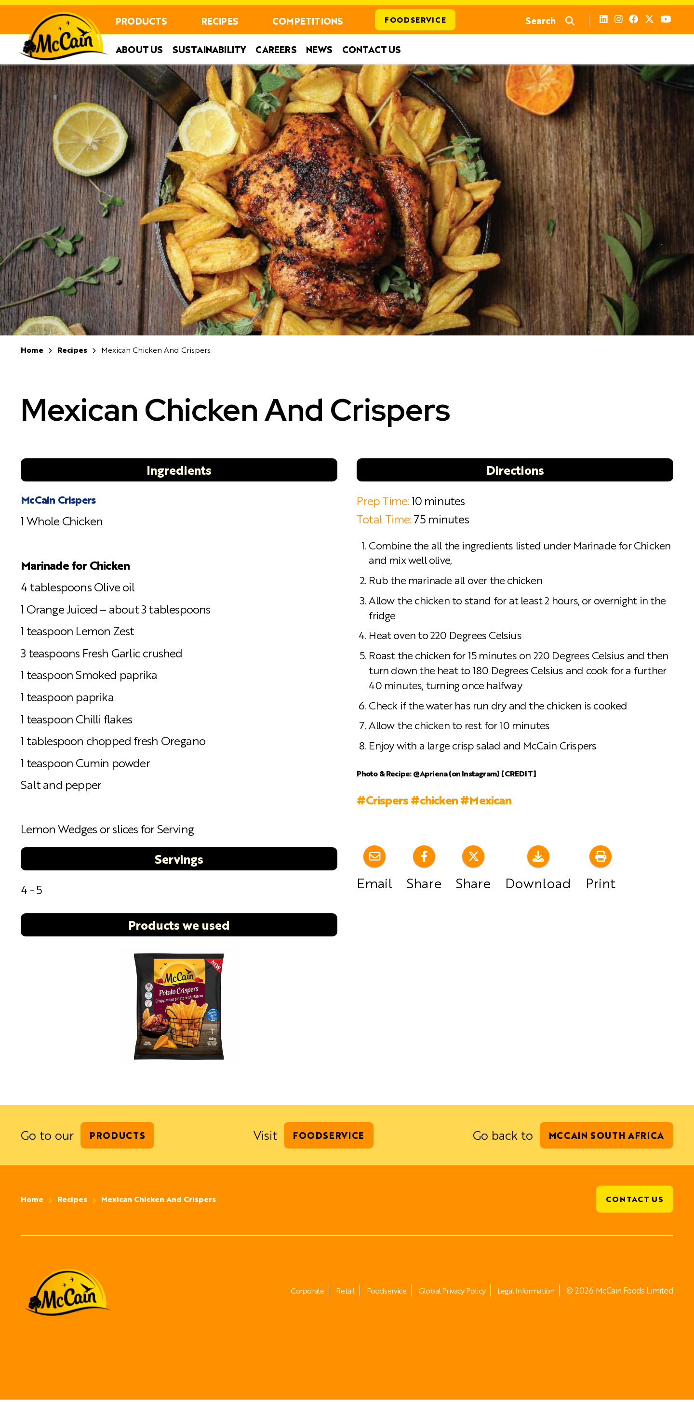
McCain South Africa (604, 1137)
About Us (139, 49)
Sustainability (209, 49)
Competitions (307, 21)
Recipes (219, 21)
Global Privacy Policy (444, 1292)
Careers (275, 49)
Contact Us (371, 49)
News (319, 49)
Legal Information (523, 1292)
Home (32, 351)
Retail (332, 1292)
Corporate (292, 1292)
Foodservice (416, 20)
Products (141, 21)
